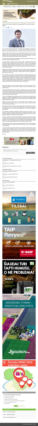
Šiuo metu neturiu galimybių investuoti (9, 402)
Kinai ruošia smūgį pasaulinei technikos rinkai (9, 171)
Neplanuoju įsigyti (6, 403)
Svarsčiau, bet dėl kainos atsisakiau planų (10, 399)
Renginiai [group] (30, 6)
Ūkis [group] (23, 6)
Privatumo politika (25, 424)
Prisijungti (30, 152)
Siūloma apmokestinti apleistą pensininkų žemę (9, 177)
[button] (2, 6)
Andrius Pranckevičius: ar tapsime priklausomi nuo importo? (11, 166)
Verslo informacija (7, 409)
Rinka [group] (26, 6)
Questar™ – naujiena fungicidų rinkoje (8, 185)
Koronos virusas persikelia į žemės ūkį (8, 188)
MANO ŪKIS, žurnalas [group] (7, 6)
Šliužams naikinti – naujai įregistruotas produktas (10, 174)
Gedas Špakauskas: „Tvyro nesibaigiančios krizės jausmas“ (11, 160)
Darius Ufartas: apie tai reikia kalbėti (8, 163)
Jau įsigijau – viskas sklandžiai (8, 396)
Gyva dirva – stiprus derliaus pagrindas (8, 182)
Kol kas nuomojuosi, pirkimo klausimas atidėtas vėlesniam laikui (14, 400)
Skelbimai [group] (14, 6)
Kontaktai (34, 424)
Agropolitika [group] (19, 6)
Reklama (30, 424)
